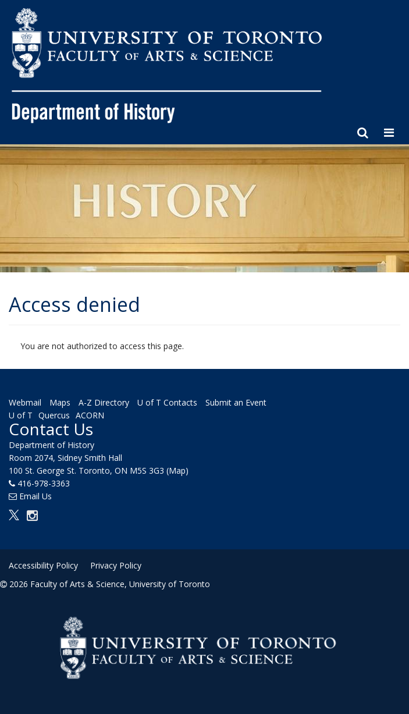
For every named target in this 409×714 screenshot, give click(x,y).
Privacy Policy (115, 565)
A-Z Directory (104, 402)
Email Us (35, 496)
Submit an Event (235, 402)
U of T (21, 415)
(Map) (177, 470)
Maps (59, 402)
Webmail (25, 402)
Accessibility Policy (43, 565)
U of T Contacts (167, 402)
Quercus (54, 415)
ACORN (90, 415)
